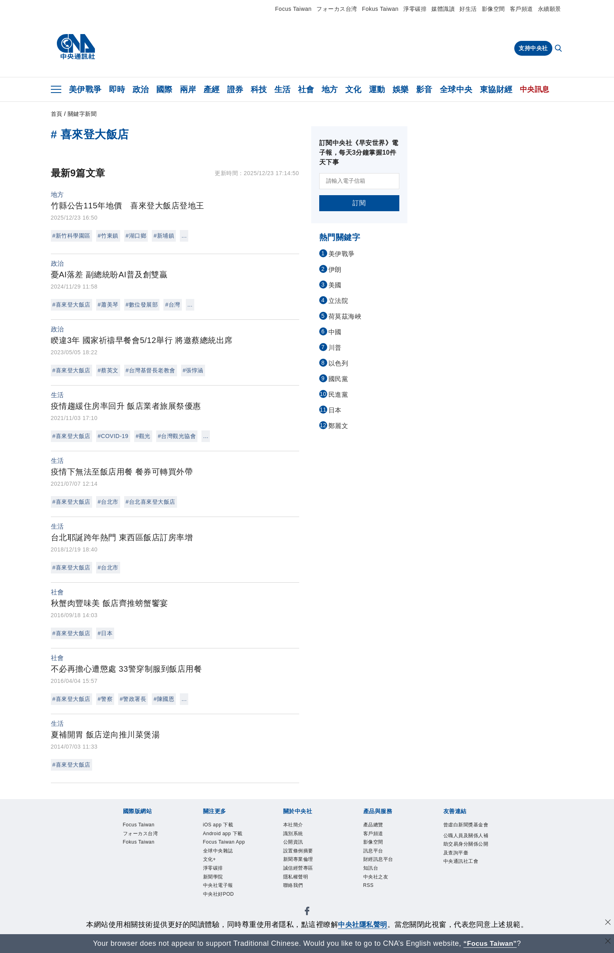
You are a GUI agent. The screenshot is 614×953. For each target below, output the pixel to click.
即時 (117, 89)
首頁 (56, 114)
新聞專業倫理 (298, 859)
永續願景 (549, 9)
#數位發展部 (142, 304)
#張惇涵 (193, 370)
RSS (368, 885)
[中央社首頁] (76, 47)
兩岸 (188, 89)
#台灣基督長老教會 (150, 370)
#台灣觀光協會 (177, 436)
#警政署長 (133, 699)
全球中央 (456, 89)
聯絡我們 (293, 885)
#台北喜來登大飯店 (150, 502)
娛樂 (401, 89)
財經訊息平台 (378, 859)
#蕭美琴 (108, 304)
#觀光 (143, 436)
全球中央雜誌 (218, 851)
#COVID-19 (113, 436)
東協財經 (496, 89)
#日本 (105, 633)
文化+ (209, 859)
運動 (377, 89)
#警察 (105, 699)
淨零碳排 (415, 9)
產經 (211, 89)
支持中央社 (533, 48)
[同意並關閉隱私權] (607, 923)
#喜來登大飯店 (71, 304)
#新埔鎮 (163, 235)
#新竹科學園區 (71, 235)
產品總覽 (373, 825)
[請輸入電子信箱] (359, 181)
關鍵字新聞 (82, 114)
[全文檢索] (559, 48)
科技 (259, 89)
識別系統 (293, 833)
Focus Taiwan (293, 9)
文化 (353, 89)
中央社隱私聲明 (363, 925)
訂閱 (359, 203)
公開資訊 (293, 842)
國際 (164, 89)
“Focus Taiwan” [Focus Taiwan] (490, 943)
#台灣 (172, 304)
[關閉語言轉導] (607, 942)
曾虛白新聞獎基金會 (466, 825)
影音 (424, 89)
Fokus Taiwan (380, 9)
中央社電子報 (218, 885)
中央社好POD (218, 894)
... (184, 235)
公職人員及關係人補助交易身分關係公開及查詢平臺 (466, 844)
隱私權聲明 (295, 877)
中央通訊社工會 (461, 861)
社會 (306, 89)
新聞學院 (213, 877)
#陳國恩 (163, 699)
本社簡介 (293, 825)
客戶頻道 (521, 9)
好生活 (468, 9)
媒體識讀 (443, 9)
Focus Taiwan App (224, 842)
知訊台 (370, 868)
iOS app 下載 (218, 825)
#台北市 (108, 502)
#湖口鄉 (136, 235)
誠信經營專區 (298, 868)
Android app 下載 (223, 833)
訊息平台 (373, 851)
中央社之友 (376, 877)
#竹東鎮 (108, 235)
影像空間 (493, 9)
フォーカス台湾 (336, 9)
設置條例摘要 (298, 851)
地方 (330, 89)
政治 (141, 89)
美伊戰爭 (85, 89)
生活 (282, 89)
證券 (235, 89)
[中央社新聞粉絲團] (307, 912)
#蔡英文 (108, 370)
